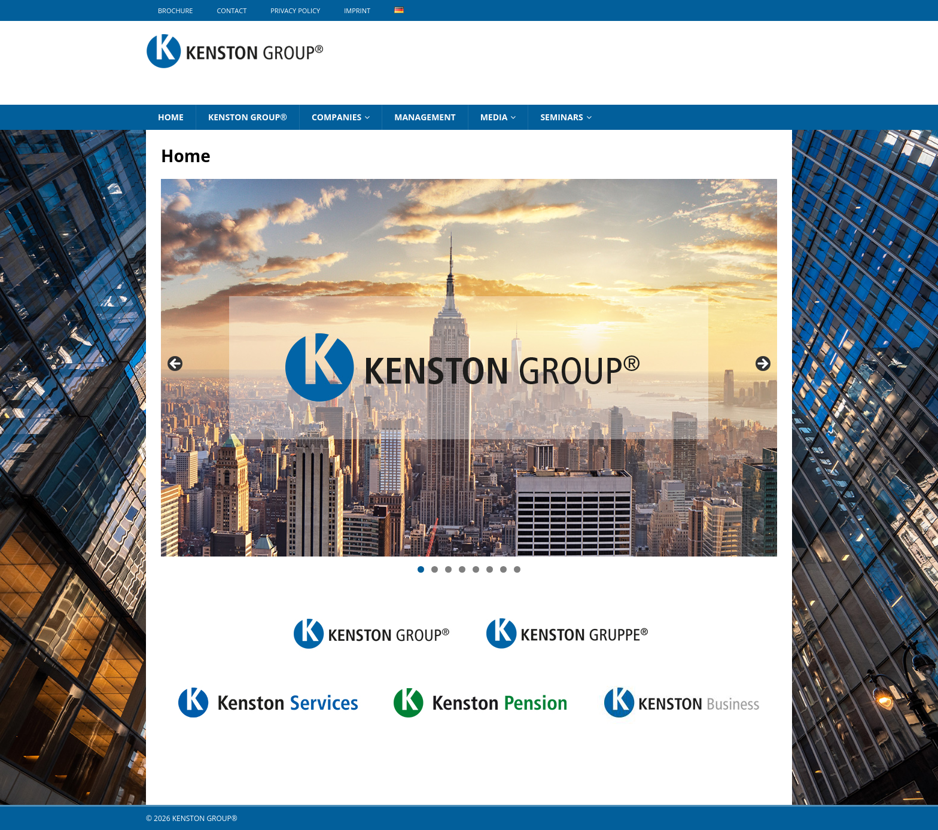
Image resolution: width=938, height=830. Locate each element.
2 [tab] (434, 569)
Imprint (357, 10)
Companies (336, 117)
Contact (231, 10)
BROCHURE (175, 10)
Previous (176, 364)
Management (424, 117)
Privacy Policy (295, 10)
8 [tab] (517, 569)
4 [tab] (462, 569)
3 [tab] (448, 569)
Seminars (561, 117)
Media (494, 117)
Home (171, 117)
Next (762, 364)
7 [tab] (503, 569)
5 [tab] (476, 569)
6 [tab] (489, 569)
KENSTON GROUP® (247, 117)
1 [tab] (421, 569)
